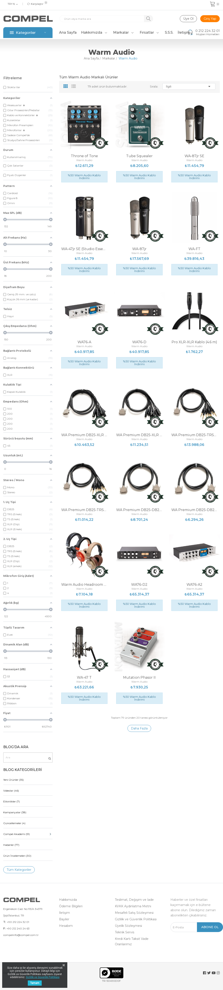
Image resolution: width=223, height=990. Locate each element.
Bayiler (64, 919)
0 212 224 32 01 (207, 31)
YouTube (214, 972)
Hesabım (66, 926)
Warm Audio (84, 160)
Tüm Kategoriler (19, 870)
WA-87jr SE (194, 156)
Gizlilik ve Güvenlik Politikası (136, 919)
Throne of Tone (84, 156)
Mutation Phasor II (139, 677)
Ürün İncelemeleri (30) (17, 855)
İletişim (64, 913)
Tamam (34, 983)
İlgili (189, 86)
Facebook (204, 972)
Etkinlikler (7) (11, 801)
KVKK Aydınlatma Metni (133, 906)
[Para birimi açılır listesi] (13, 4)
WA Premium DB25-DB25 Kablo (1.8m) (194, 510)
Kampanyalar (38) (14, 812)
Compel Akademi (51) (28, 834)
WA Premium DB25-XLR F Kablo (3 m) (139, 435)
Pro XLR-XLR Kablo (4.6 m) (194, 342)
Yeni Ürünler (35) (13, 779)
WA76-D (139, 342)
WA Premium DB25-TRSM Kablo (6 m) (194, 435)
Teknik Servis (124, 932)
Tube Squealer (139, 156)
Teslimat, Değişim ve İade (134, 900)
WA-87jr (139, 249)
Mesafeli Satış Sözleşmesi (134, 913)
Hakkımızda (68, 900)
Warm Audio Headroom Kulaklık (84, 584)
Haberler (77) (11, 844)
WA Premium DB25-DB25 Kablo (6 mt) (139, 510)
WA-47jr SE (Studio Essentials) (84, 249)
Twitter (209, 972)
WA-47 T (84, 677)
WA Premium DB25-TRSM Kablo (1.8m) (84, 510)
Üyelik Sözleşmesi (128, 926)
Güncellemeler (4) (14, 823)
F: (4, 928)
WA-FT (194, 249)
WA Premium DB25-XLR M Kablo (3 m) (84, 435)
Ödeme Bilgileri (71, 906)
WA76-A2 (194, 584)
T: (4, 922)
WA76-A (84, 342)
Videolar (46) (11, 790)
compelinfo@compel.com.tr (21, 935)
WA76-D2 (139, 584)
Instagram (218, 972)
